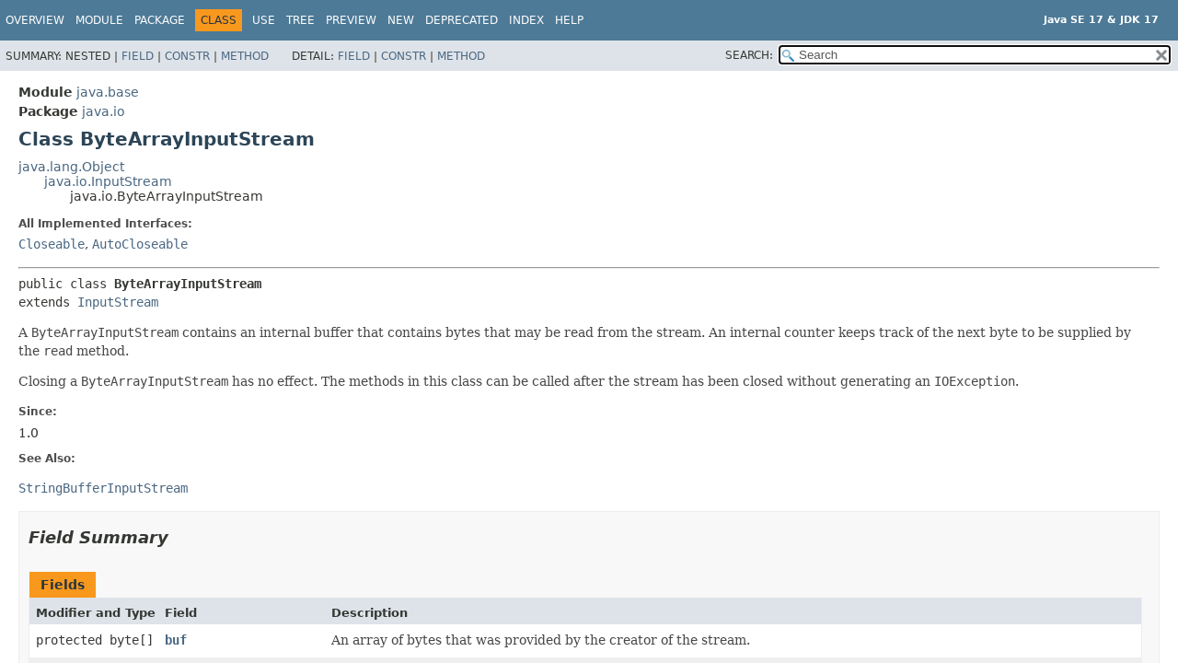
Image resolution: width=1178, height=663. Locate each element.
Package (159, 20)
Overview (35, 20)
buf (176, 640)
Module (99, 20)
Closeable (51, 244)
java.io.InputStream (108, 181)
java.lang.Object (71, 166)
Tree (300, 20)
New (400, 20)
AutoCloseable (140, 244)
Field (137, 56)
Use (263, 20)
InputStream (117, 302)
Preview (351, 20)
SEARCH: (749, 55)
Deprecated (461, 20)
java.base (107, 92)
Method (245, 56)
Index (526, 20)
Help (569, 20)
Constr (187, 56)
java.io (103, 111)
